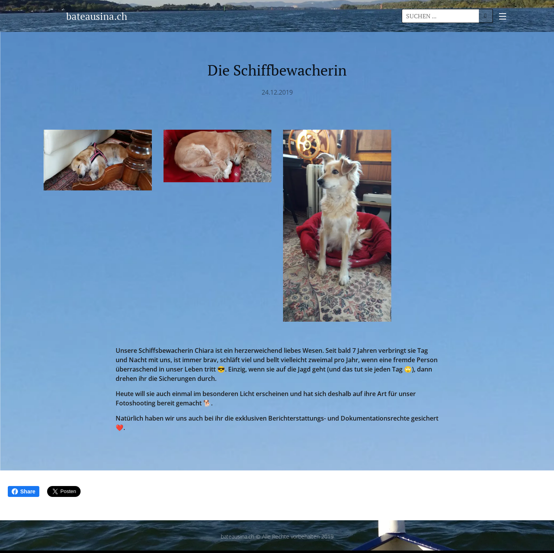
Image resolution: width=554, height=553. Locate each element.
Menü (502, 16)
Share (23, 491)
